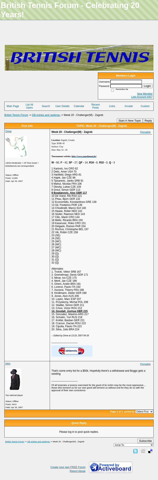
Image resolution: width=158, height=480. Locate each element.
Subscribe (145, 441)
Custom (145, 106)
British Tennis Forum (16, 115)
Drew (8, 131)
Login (147, 86)
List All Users (29, 106)
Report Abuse (78, 471)
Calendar (79, 106)
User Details (62, 106)
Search (46, 106)
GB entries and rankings (46, 115)
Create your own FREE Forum (68, 467)
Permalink (145, 132)
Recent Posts (95, 106)
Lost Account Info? (142, 96)
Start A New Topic (129, 120)
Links (112, 106)
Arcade (129, 106)
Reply (148, 120)
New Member (145, 93)
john (7, 363)
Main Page (13, 106)
